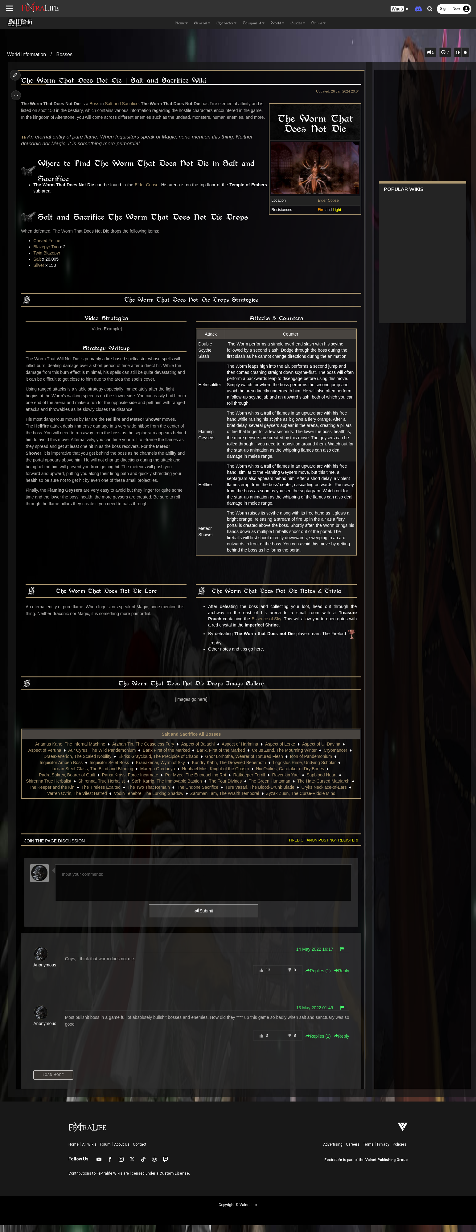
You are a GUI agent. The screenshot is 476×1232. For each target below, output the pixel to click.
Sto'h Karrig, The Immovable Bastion (167, 787)
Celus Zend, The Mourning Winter (284, 756)
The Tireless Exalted (100, 794)
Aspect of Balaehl (198, 750)
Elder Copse (325, 200)
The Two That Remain (148, 794)
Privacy (383, 1151)
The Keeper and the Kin (51, 794)
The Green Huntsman (269, 787)
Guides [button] (297, 23)
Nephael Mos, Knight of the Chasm (215, 775)
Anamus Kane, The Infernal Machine (70, 750)
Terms (368, 1151)
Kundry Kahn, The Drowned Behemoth (229, 769)
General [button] (202, 23)
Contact (139, 1151)
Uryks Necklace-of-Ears (324, 794)
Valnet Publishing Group (386, 1166)
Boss (96, 103)
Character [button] (226, 23)
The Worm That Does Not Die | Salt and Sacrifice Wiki (115, 80)
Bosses (64, 54)
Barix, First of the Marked (220, 756)
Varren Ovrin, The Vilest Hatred (77, 800)
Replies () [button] (315, 977)
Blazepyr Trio (47, 253)
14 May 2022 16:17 (312, 955)
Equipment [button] (254, 23)
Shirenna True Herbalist (48, 787)
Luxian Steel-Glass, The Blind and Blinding (92, 775)
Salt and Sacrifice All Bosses (191, 740)
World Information (26, 54)
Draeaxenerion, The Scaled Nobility (77, 763)
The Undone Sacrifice (197, 794)
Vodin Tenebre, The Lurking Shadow (148, 800)
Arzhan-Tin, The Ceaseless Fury (143, 750)
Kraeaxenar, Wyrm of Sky (160, 769)
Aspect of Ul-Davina (321, 750)
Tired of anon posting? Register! (321, 847)
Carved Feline (48, 247)
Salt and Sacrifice (123, 103)
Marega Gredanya (157, 775)
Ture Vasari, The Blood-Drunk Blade (259, 794)
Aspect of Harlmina (239, 750)
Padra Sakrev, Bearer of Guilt (67, 781)
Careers (352, 1151)
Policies (399, 1151)
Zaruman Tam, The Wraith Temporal (224, 800)
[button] (399, 9)
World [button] (277, 23)
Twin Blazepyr (48, 259)
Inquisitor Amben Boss (60, 769)
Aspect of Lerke (280, 750)
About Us (121, 1151)
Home (73, 1151)
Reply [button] (339, 977)
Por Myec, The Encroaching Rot (195, 781)
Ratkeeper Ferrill (249, 781)
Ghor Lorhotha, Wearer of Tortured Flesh (244, 763)
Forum (105, 1151)
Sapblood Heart (321, 781)
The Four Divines (225, 787)
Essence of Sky (266, 625)
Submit (203, 917)
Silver (40, 272)
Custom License (174, 1180)
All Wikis (89, 1151)
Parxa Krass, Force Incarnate (130, 781)
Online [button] (318, 23)
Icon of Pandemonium (311, 763)
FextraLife (333, 1166)
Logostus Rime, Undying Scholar (304, 769)
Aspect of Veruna (44, 756)
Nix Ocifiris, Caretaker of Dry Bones (290, 775)
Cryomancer (335, 756)
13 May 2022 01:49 (312, 1014)
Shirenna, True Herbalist (101, 787)
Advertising (333, 1151)
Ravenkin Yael (285, 781)
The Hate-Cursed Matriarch (323, 787)
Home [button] (181, 23)
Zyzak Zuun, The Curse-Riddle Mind (300, 800)
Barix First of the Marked (166, 756)
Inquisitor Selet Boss (109, 769)
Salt (39, 265)
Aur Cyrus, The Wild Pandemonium (101, 756)
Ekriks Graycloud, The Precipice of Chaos (158, 763)
